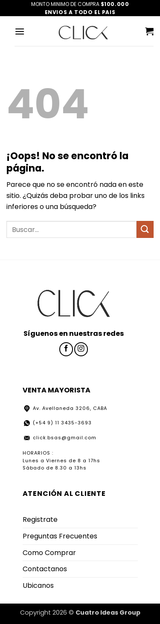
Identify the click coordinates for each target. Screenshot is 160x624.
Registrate (40, 519)
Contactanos (45, 569)
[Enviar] (145, 229)
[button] (20, 31)
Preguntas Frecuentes (60, 536)
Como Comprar (49, 553)
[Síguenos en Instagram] (81, 349)
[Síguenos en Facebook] (66, 349)
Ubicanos (38, 585)
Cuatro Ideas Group (108, 612)
